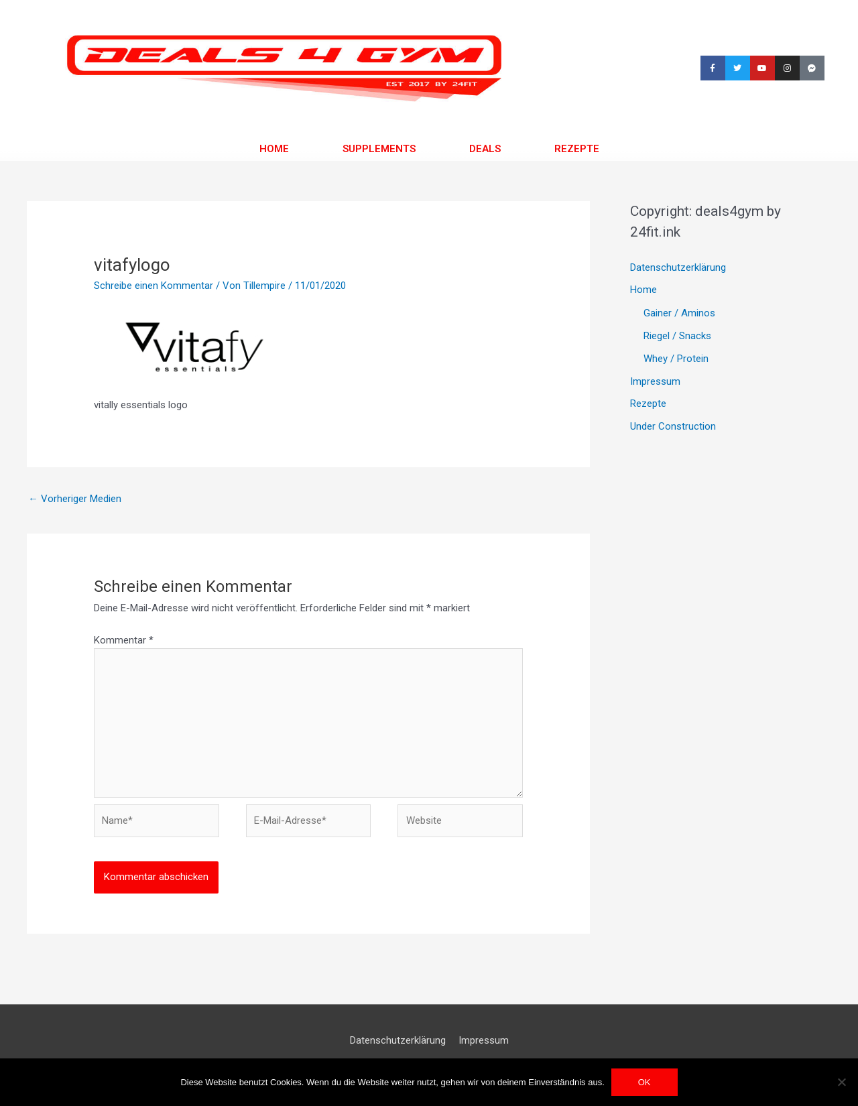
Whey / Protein (676, 359)
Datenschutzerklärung (678, 267)
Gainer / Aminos (679, 313)
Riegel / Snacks (677, 336)
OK (644, 1082)
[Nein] (841, 1082)
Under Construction (673, 426)
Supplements (379, 149)
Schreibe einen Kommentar (153, 286)
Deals (485, 149)
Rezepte (576, 149)
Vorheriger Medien (74, 499)
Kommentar (124, 640)
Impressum (655, 381)
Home (274, 149)
